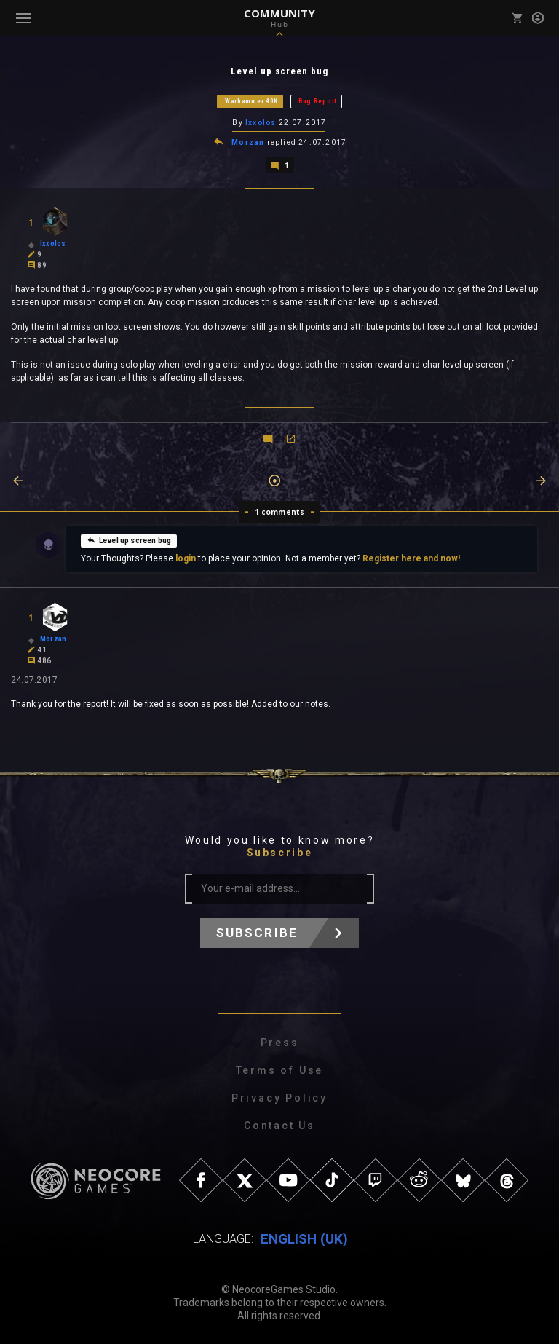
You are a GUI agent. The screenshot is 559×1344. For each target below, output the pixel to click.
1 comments (280, 512)
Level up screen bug (129, 540)
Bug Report (317, 101)
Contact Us (279, 1125)
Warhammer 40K (251, 101)
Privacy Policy (279, 1098)
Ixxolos (260, 123)
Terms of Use (280, 1070)
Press (280, 1042)
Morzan (247, 142)
